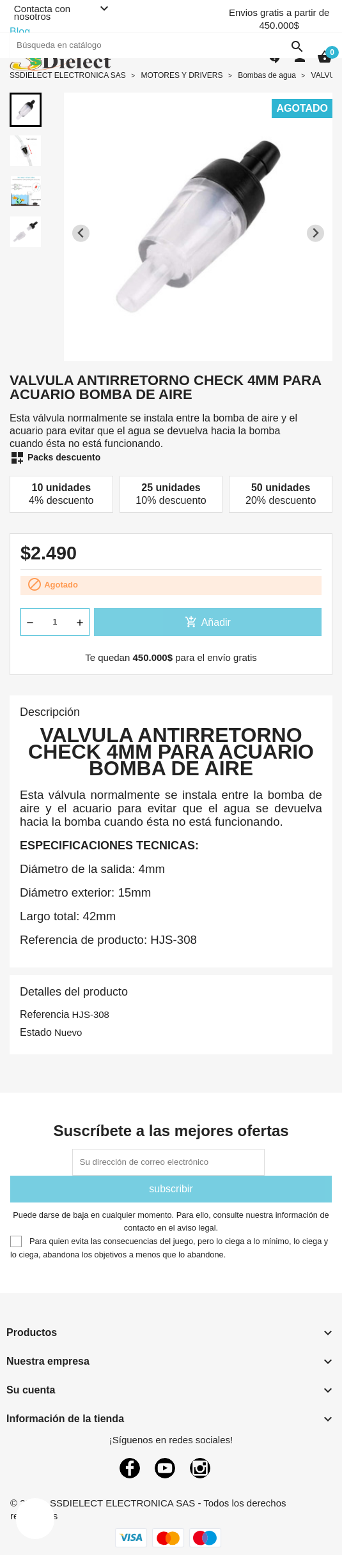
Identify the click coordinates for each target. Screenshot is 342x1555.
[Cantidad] (55, 622)
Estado (36, 1032)
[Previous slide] (80, 233)
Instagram (200, 1468)
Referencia (44, 1014)
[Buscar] (160, 45)
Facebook (130, 1468)
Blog (20, 31)
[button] (26, 110)
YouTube (165, 1468)
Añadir (208, 622)
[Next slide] (315, 233)
